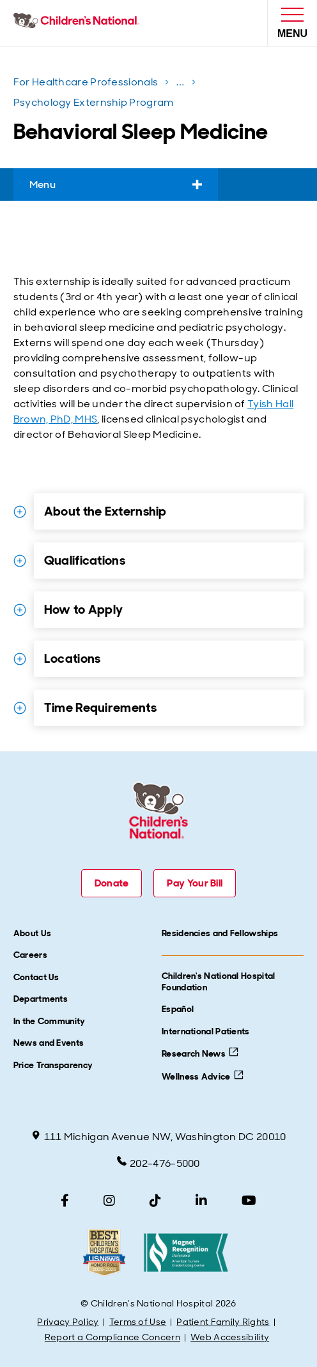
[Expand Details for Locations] (19, 659)
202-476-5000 (158, 1163)
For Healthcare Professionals (85, 82)
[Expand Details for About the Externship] (19, 511)
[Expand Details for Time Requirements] (19, 708)
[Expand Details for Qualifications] (19, 560)
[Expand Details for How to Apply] (19, 610)
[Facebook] (65, 1200)
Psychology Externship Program (93, 102)
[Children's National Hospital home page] (78, 23)
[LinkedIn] (201, 1200)
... (181, 84)
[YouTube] (249, 1200)
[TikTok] (155, 1200)
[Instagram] (109, 1200)
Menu (115, 184)
